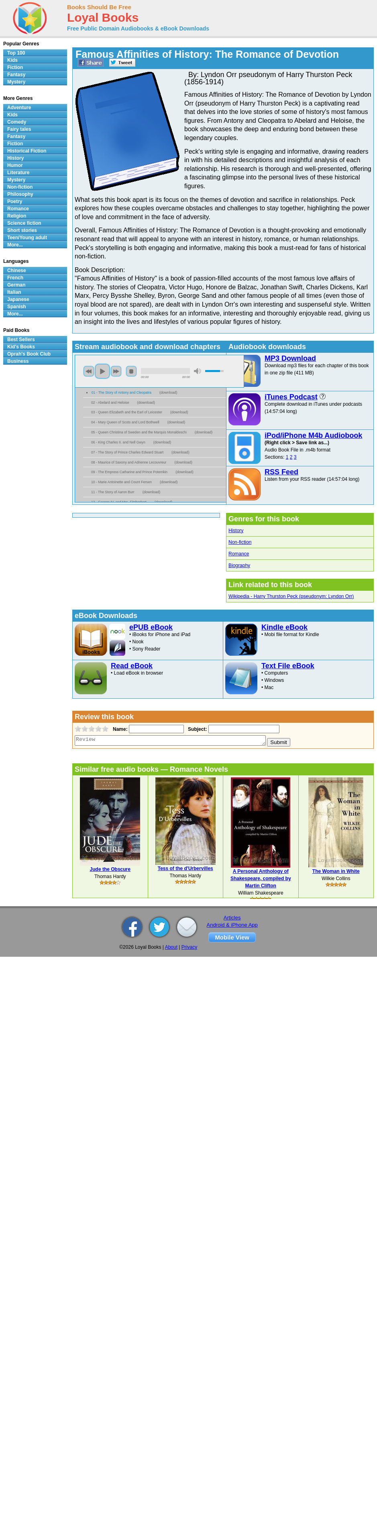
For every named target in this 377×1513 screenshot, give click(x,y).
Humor (15, 165)
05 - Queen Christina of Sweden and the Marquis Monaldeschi (139, 432)
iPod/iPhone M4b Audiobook (313, 435)
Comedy (16, 122)
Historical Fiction (26, 151)
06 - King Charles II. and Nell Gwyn (118, 442)
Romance (238, 554)
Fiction (15, 67)
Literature (18, 172)
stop (131, 371)
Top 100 (16, 53)
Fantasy (16, 74)
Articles (232, 918)
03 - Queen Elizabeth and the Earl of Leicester (126, 412)
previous (88, 371)
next (116, 371)
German (16, 285)
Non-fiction (239, 542)
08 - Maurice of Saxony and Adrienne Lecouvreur (128, 462)
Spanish (16, 306)
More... (15, 245)
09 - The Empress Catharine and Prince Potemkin (129, 472)
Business (18, 361)
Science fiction (24, 223)
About (171, 947)
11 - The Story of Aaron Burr (112, 492)
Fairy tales (19, 129)
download (168, 392)
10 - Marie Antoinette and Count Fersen (121, 482)
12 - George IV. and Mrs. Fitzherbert (119, 502)
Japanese (18, 299)
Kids (12, 60)
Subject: (196, 729)
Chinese (16, 270)
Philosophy (20, 194)
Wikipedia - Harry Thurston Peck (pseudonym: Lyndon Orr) (291, 596)
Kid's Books (21, 347)
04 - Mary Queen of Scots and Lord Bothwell (125, 422)
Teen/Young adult (27, 237)
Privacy (189, 947)
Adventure (19, 107)
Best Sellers (21, 339)
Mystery (16, 82)
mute (197, 371)
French (15, 278)
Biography (239, 565)
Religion (16, 216)
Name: (119, 729)
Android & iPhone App (232, 925)
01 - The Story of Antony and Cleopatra (121, 392)
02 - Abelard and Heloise (110, 403)
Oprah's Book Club (29, 354)
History (235, 530)
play (102, 371)
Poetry (14, 201)
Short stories (22, 230)
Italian (14, 292)
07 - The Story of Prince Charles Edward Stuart (127, 452)
